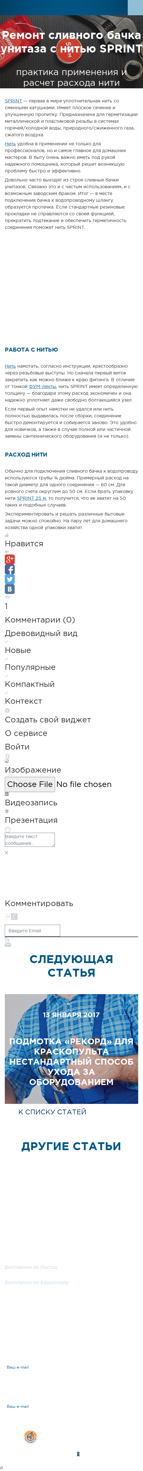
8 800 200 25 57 (26, 1276)
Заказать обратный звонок (71, 1299)
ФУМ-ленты (42, 386)
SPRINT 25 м (31, 498)
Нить (10, 143)
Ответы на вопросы (46, 1340)
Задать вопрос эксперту (52, 1320)
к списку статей (52, 1112)
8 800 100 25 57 (25, 1261)
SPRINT (13, 100)
